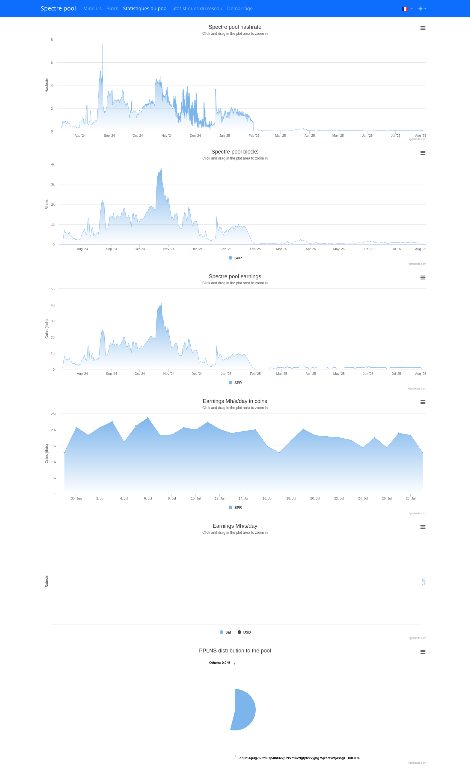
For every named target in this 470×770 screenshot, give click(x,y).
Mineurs (92, 8)
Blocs (112, 8)
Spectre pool (58, 8)
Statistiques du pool (145, 8)
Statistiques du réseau (197, 8)
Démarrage (240, 8)
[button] (407, 8)
